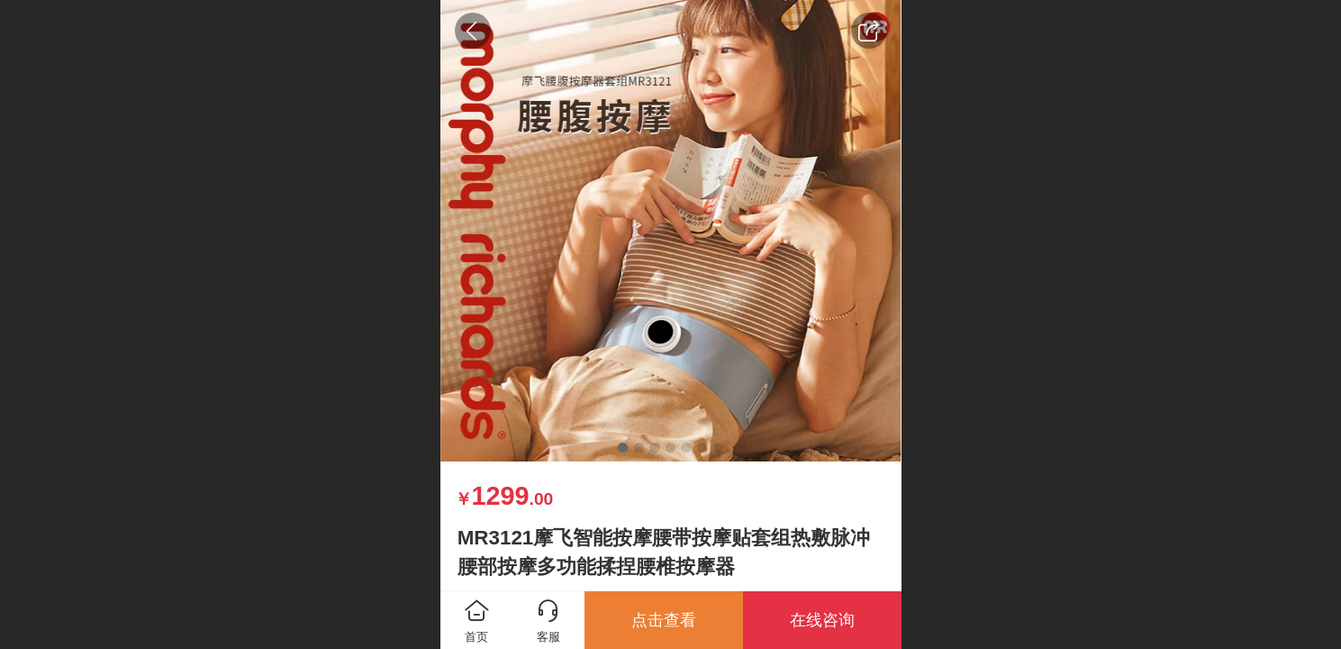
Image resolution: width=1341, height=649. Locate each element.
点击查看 (663, 620)
